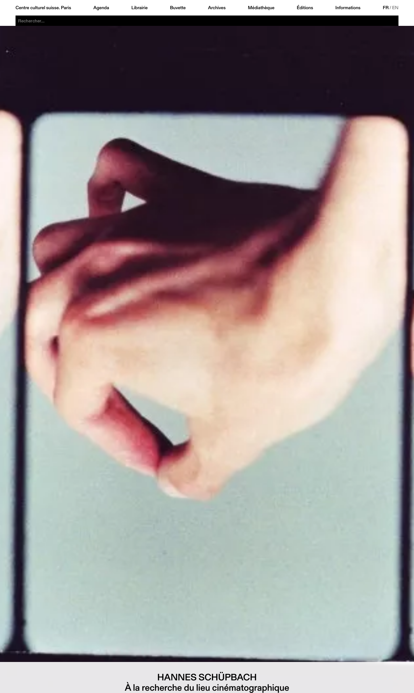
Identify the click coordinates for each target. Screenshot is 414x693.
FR (386, 7)
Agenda (101, 7)
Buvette (178, 7)
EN (395, 7)
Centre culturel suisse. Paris (43, 7)
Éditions (305, 7)
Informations (348, 7)
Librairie (139, 7)
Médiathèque (261, 7)
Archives (216, 7)
